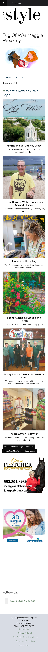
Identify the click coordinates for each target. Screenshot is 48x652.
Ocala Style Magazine (22, 601)
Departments (30, 451)
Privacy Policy (25, 645)
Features (30, 446)
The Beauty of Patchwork (24, 434)
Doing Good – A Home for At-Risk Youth (24, 376)
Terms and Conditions (25, 641)
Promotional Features (13, 451)
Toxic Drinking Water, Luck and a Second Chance (24, 203)
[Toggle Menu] (3, 3)
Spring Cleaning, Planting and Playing (24, 319)
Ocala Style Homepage (13, 446)
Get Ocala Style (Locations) (25, 637)
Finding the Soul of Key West (24, 145)
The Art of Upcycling (24, 261)
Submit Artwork (25, 633)
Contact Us (24, 629)
